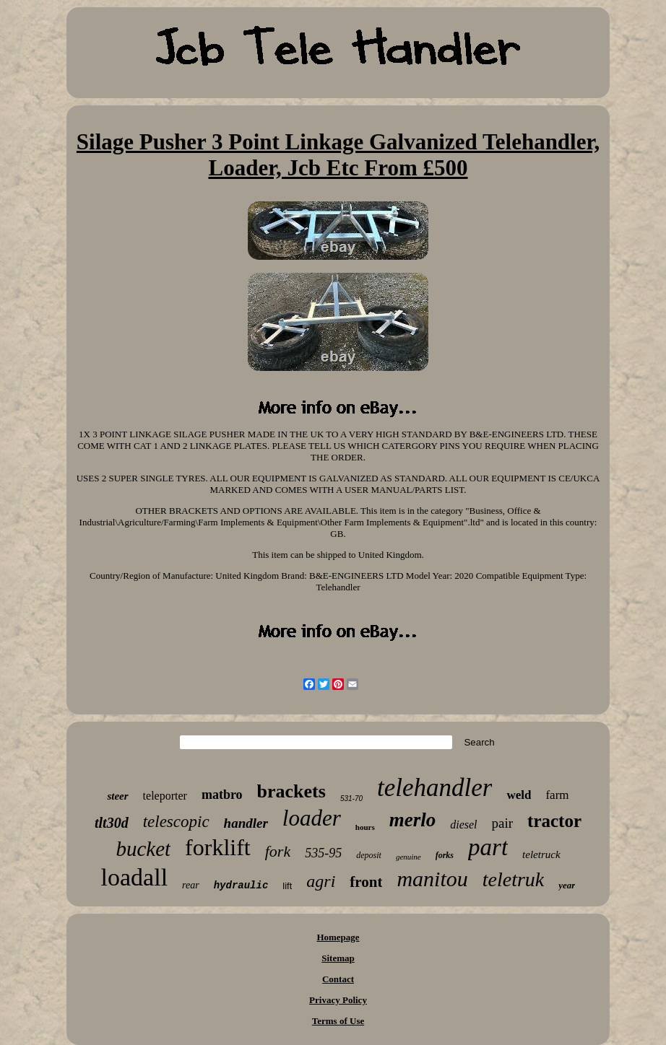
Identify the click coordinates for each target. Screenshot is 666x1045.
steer (117, 796)
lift (287, 885)
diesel (463, 824)
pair (503, 823)
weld (518, 795)
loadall (134, 877)
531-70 (351, 799)
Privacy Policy (338, 999)
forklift (218, 847)
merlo (412, 820)
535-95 (323, 853)
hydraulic (241, 885)
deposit (368, 855)
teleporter (165, 796)
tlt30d (112, 823)
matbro (222, 794)
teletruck (541, 854)
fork (277, 851)
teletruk (514, 879)
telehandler (434, 788)
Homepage (337, 937)
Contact (338, 979)
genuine (408, 856)
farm (556, 795)
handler (246, 823)
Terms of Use (338, 1020)
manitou (432, 879)
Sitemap (338, 958)
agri (320, 881)
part (488, 847)
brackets (291, 791)
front (366, 882)
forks (445, 855)
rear (190, 885)
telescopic (176, 822)
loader (311, 818)
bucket (143, 848)
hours (365, 827)
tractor (554, 821)
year (566, 885)
